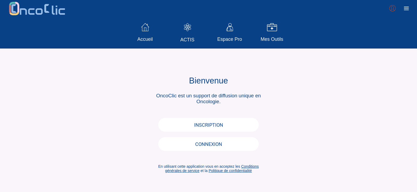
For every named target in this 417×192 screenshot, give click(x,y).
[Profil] (392, 8)
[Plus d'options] (406, 8)
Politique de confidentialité (230, 171)
